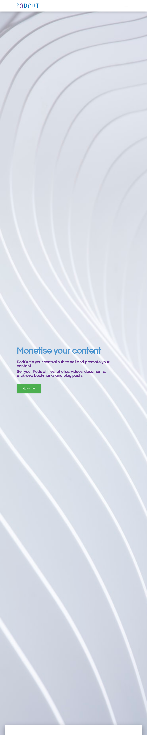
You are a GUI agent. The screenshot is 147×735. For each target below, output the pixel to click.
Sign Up (29, 388)
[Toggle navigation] (126, 6)
